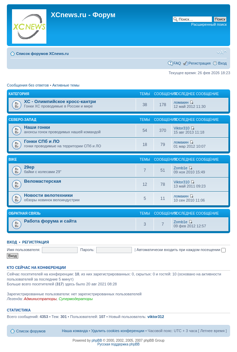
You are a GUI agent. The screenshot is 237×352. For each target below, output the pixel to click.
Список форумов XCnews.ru (42, 54)
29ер (29, 167)
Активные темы (65, 85)
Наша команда (75, 331)
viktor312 (155, 317)
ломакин (180, 102)
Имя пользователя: (23, 250)
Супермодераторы (76, 299)
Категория (19, 94)
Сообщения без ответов (28, 85)
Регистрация (200, 63)
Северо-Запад (22, 120)
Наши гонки (37, 127)
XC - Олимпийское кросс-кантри (60, 101)
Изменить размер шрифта (222, 52)
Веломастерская (42, 181)
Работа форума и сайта (50, 221)
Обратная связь (25, 213)
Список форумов (31, 331)
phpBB (97, 340)
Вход (222, 63)
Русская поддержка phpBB (118, 344)
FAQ (177, 63)
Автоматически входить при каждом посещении (181, 250)
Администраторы (40, 299)
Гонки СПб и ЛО (41, 141)
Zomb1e (180, 168)
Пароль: (87, 250)
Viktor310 (181, 128)
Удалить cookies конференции (118, 331)
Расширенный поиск (209, 24)
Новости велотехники (48, 195)
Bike (13, 159)
